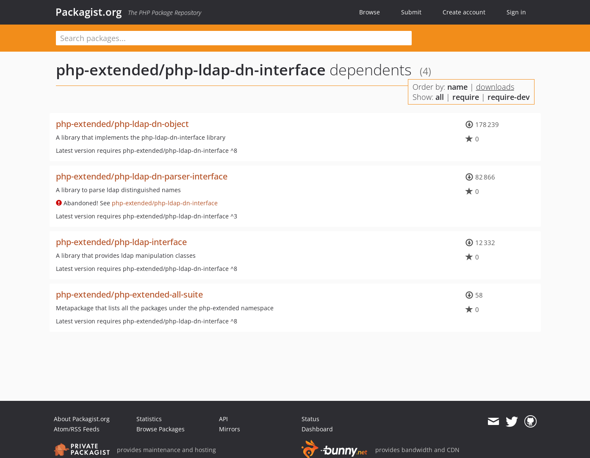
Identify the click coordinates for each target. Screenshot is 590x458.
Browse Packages (160, 429)
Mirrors (229, 429)
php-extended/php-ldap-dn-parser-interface (141, 176)
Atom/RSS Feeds (77, 429)
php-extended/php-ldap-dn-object (122, 124)
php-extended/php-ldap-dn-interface (191, 69)
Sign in (516, 12)
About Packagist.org (82, 419)
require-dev (509, 97)
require (465, 97)
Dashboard (317, 429)
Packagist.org (88, 12)
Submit (411, 12)
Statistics (149, 419)
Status (310, 419)
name (457, 87)
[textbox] (234, 38)
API (223, 419)
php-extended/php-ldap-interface (121, 242)
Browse (369, 12)
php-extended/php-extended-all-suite (129, 294)
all (439, 97)
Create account (464, 12)
